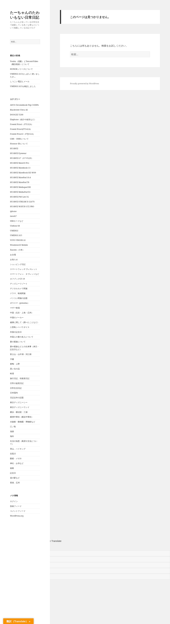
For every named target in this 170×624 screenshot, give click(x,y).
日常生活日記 (16, 388)
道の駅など (15, 477)
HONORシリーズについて (21, 69)
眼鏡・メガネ (16, 458)
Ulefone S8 (15, 225)
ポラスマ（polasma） (19, 303)
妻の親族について (18, 341)
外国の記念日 (16, 332)
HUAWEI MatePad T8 (19, 182)
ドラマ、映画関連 (18, 293)
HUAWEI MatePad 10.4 (20, 177)
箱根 (12, 468)
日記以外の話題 (17, 397)
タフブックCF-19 (17, 278)
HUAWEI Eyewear (18, 153)
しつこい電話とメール (19, 81)
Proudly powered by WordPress (84, 83)
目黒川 (13, 453)
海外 (12, 436)
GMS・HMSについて (19, 138)
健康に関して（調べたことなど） (24, 322)
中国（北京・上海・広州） (21, 312)
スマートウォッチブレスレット (23, 269)
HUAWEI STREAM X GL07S (22, 201)
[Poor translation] (17, 547)
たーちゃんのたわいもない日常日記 (25, 15)
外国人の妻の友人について (21, 336)
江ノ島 (13, 426)
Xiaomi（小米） (17, 249)
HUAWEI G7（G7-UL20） (21, 158)
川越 (12, 359)
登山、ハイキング (18, 448)
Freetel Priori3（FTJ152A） (22, 134)
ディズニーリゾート (18, 283)
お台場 (13, 254)
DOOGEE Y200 (16, 114)
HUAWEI (14, 148)
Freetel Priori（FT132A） (21, 124)
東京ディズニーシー (18, 402)
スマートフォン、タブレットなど (24, 274)
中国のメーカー (17, 317)
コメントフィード (18, 511)
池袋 (12, 431)
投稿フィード (16, 506)
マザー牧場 (15, 307)
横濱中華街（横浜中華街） (21, 417)
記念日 (13, 473)
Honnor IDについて (19, 143)
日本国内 (14, 392)
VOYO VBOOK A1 (18, 240)
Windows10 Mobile (19, 245)
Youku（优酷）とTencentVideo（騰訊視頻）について (24, 63)
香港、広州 (15, 482)
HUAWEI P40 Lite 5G (19, 196)
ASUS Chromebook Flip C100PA (24, 105)
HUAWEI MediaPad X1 (20, 192)
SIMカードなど (16, 221)
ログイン (14, 501)
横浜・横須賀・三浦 (18, 412)
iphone (13, 211)
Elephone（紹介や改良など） (23, 119)
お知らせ (14, 259)
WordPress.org (16, 515)
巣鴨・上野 (15, 364)
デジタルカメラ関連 (18, 288)
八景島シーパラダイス (19, 327)
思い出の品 (15, 368)
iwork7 (13, 216)
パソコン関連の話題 (18, 298)
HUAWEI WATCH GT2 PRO (22, 206)
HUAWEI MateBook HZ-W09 (23, 172)
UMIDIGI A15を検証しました (23, 86)
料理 (12, 373)
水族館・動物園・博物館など (22, 421)
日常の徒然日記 (17, 383)
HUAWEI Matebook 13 (20, 167)
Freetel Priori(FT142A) (20, 129)
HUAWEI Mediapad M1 (20, 187)
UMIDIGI (14, 230)
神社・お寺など (17, 463)
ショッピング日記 (18, 264)
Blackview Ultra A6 (19, 109)
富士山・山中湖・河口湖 (20, 354)
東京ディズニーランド (19, 407)
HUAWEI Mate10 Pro (19, 163)
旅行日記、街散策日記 (19, 378)
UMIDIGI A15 (16, 235)
